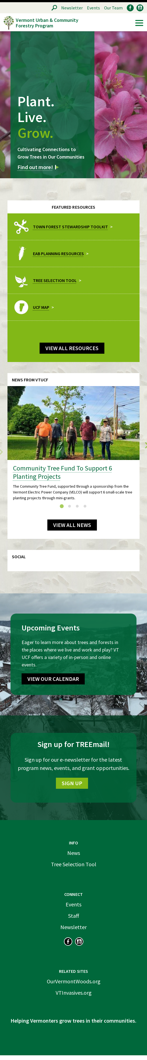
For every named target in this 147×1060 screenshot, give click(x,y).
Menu (139, 23)
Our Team (113, 8)
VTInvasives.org (74, 992)
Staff (73, 915)
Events (93, 8)
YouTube (139, 7)
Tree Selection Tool (73, 864)
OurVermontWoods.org (73, 981)
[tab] (62, 506)
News (73, 852)
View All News (72, 524)
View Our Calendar (53, 678)
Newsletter (72, 8)
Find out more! (35, 167)
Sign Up (72, 783)
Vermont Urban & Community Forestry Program (47, 23)
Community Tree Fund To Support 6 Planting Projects (62, 472)
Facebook (130, 7)
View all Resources (72, 348)
